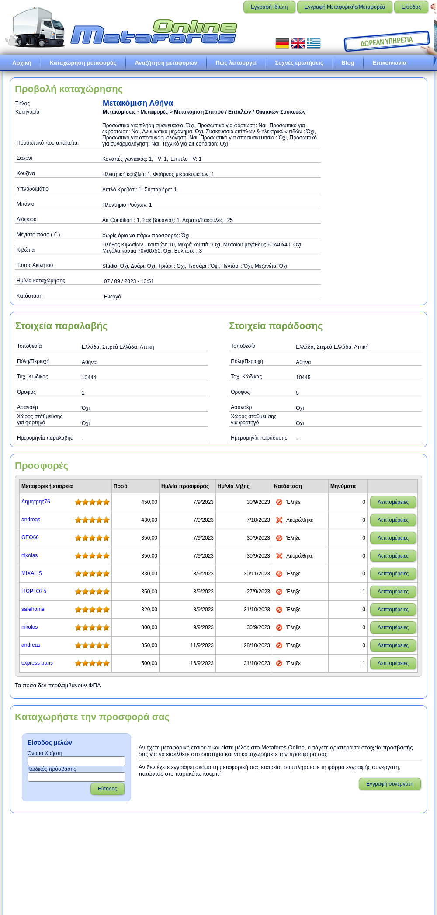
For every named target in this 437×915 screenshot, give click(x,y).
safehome (33, 609)
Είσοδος (411, 7)
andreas (30, 519)
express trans (37, 663)
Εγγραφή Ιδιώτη (269, 7)
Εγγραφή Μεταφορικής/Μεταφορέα (345, 7)
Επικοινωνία (389, 62)
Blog (348, 62)
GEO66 (30, 537)
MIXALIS (31, 573)
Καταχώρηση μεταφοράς (83, 62)
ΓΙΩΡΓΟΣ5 (33, 591)
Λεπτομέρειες (393, 502)
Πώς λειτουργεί (236, 62)
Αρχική (21, 62)
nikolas (29, 555)
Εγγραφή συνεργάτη (389, 784)
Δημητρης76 (35, 502)
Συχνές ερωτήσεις (299, 62)
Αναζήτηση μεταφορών (166, 62)
